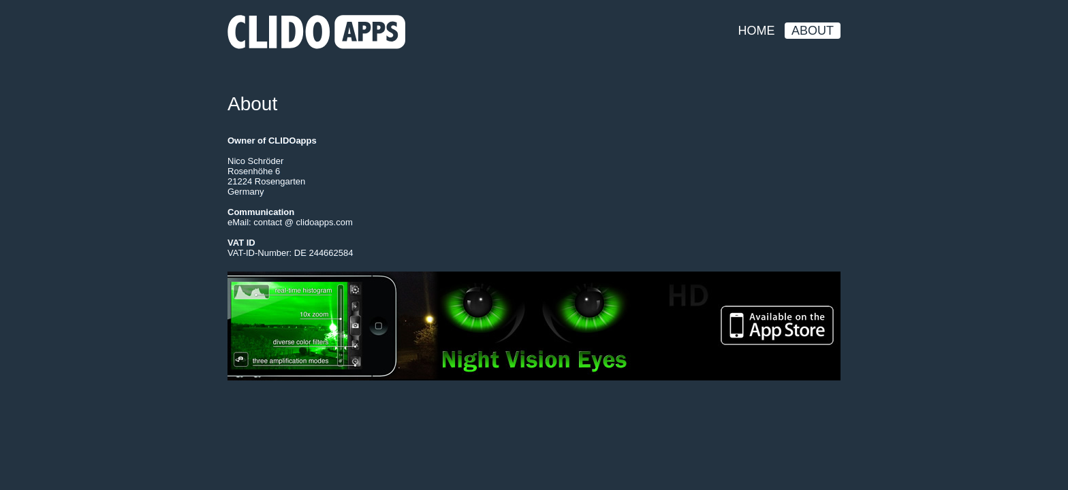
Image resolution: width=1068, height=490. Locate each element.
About (812, 30)
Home (756, 30)
